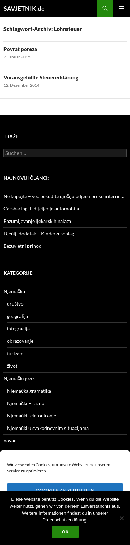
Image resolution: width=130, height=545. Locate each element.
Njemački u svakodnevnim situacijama (48, 428)
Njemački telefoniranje (31, 416)
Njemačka (14, 291)
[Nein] (121, 518)
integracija (18, 328)
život (12, 366)
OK (65, 531)
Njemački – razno (25, 403)
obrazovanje (20, 341)
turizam (15, 353)
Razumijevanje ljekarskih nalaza (37, 221)
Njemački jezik (19, 378)
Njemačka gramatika (29, 391)
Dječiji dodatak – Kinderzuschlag (38, 233)
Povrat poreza (20, 49)
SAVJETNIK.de (24, 8)
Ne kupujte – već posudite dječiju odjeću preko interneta (63, 196)
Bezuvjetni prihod (22, 246)
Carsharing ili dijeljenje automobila (41, 209)
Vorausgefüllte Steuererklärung (40, 77)
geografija (17, 316)
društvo (15, 304)
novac (9, 440)
